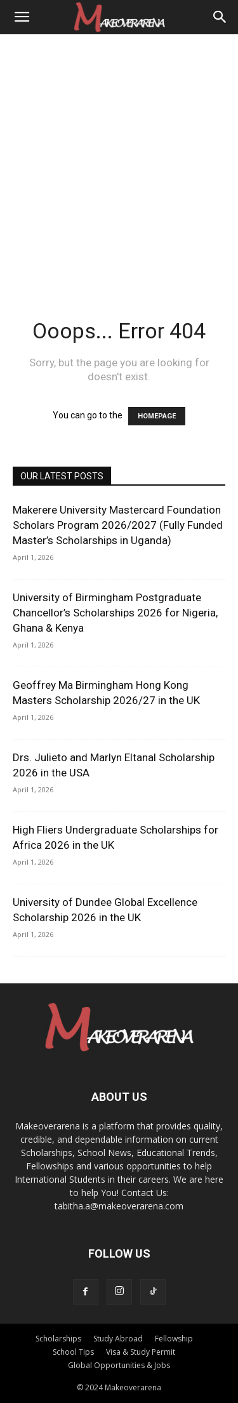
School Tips (73, 1351)
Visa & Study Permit (140, 1351)
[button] (21, 17)
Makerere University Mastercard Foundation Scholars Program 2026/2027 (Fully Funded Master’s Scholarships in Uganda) (118, 525)
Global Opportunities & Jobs (119, 1365)
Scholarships (58, 1338)
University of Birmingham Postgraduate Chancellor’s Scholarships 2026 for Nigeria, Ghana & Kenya (115, 612)
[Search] (220, 17)
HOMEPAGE (157, 416)
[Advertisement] (119, 160)
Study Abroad (118, 1338)
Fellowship (174, 1338)
